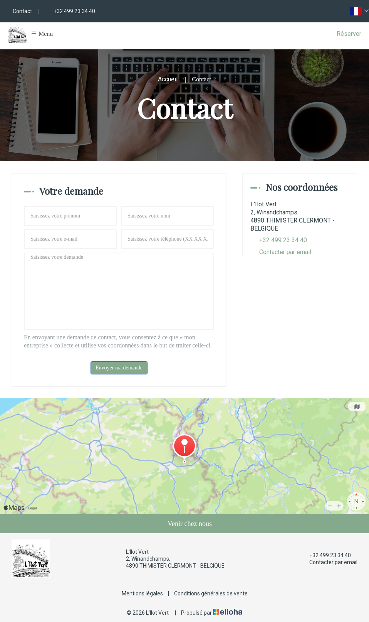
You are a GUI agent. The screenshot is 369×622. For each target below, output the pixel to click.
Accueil (168, 79)
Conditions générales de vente (211, 593)
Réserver (349, 33)
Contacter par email (285, 252)
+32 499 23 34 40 (325, 555)
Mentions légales (142, 593)
